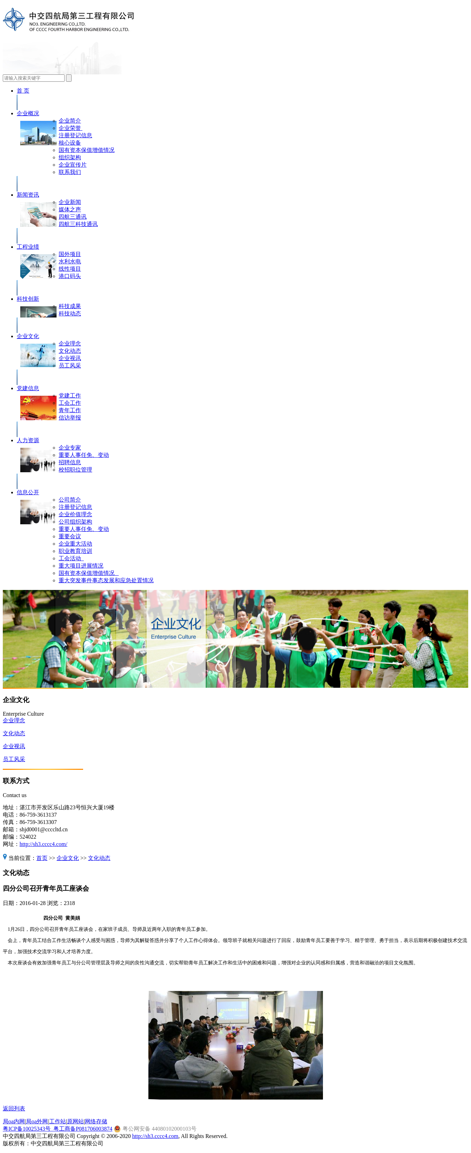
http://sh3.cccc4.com (155, 1136)
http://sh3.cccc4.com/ (43, 844)
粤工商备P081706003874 (82, 1129)
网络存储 (96, 1121)
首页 (41, 858)
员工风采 (14, 759)
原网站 (75, 1121)
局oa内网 (14, 1121)
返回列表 (14, 1108)
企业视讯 (14, 746)
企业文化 (68, 858)
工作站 (57, 1121)
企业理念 (14, 720)
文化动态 (14, 733)
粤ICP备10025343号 (28, 1129)
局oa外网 (37, 1121)
